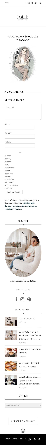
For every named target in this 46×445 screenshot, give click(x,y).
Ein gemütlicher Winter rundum (30, 351)
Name (8, 124)
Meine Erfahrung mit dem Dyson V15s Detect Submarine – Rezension (30, 335)
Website (8, 142)
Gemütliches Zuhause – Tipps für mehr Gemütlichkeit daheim (30, 380)
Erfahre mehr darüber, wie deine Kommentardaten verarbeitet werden (21, 206)
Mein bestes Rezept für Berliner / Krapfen (29, 364)
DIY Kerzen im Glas (27, 318)
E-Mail (8, 133)
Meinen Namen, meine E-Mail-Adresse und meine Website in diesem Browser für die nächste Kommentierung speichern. (9, 172)
